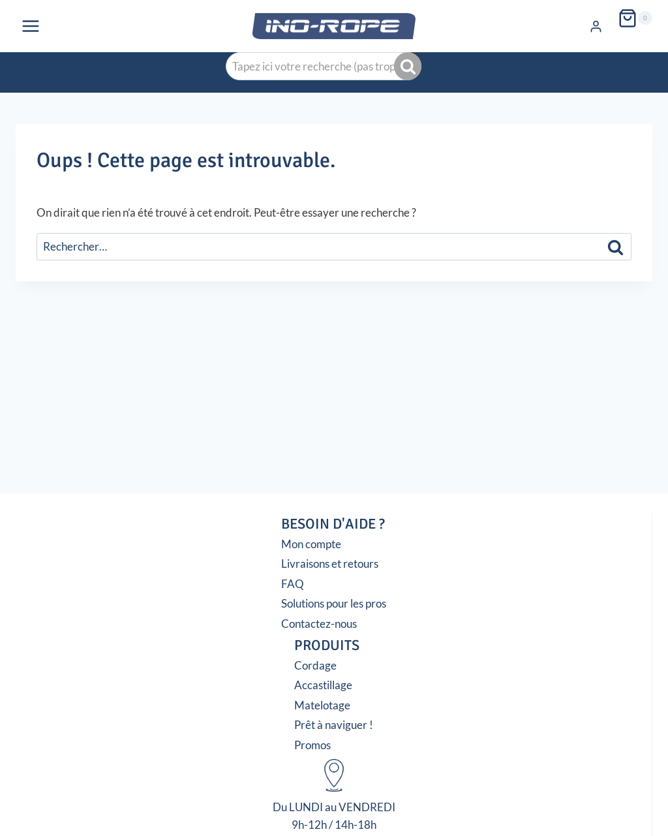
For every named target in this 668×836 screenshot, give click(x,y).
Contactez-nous (319, 623)
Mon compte (311, 544)
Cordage (315, 665)
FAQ (292, 584)
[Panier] (635, 18)
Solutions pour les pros (333, 603)
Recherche (409, 66)
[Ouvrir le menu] (31, 25)
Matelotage (322, 705)
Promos (312, 745)
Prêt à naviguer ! (333, 725)
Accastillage (323, 685)
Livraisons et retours (329, 563)
